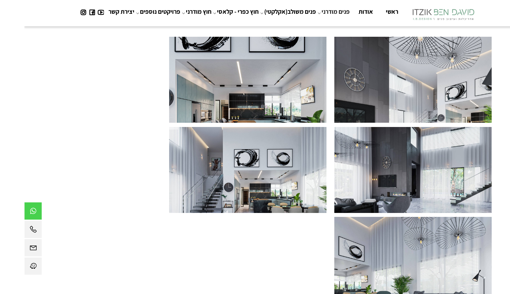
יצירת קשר (97, 11)
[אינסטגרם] (59, 11)
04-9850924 (283, 231)
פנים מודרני (310, 11)
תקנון (249, 258)
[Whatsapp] (9, 212)
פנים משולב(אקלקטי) (265, 11)
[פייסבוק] (68, 11)
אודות (341, 11)
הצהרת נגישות (272, 258)
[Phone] (9, 231)
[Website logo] (419, 13)
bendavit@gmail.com (239, 231)
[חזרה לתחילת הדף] (499, 286)
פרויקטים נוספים (135, 11)
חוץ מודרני (173, 11)
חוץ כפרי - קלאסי (212, 11)
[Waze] (9, 267)
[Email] (9, 249)
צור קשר (231, 258)
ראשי (368, 11)
